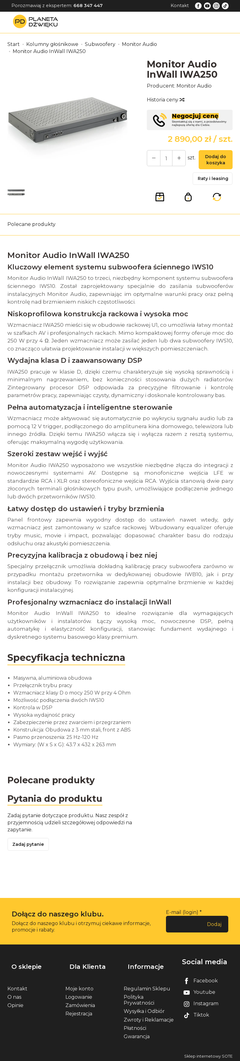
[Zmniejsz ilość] (174, 159)
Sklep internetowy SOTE (208, 1054)
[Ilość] (163, 159)
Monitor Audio (194, 86)
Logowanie (78, 995)
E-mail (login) (182, 920)
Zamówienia (80, 1004)
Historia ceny (165, 100)
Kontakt (180, 5)
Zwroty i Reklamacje (149, 1018)
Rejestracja (78, 1012)
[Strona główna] (37, 22)
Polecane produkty (31, 229)
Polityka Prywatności (139, 998)
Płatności (135, 1027)
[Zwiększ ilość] (152, 159)
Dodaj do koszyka (213, 161)
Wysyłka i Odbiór (144, 1010)
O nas (14, 995)
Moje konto (79, 987)
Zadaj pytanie (30, 852)
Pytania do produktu (57, 804)
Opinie (15, 1004)
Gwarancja (137, 1035)
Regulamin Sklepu (147, 987)
